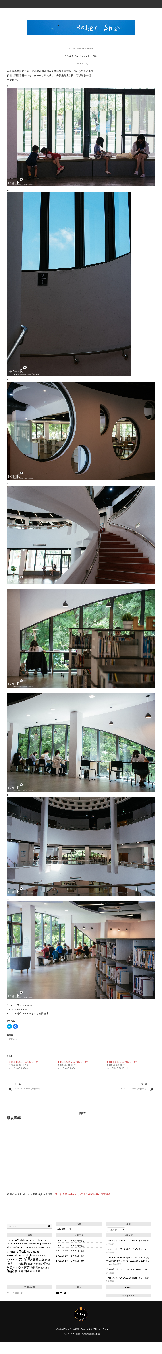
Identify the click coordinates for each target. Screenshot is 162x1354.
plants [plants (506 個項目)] (11, 1251)
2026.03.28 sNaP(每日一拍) (70, 1261)
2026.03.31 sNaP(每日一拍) (70, 1246)
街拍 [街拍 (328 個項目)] (20, 1267)
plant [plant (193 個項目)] (47, 1247)
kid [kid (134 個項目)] (49, 1244)
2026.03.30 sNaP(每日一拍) (70, 1251)
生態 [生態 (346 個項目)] (9, 1267)
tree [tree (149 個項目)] (35, 1256)
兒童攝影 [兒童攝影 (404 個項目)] (39, 1259)
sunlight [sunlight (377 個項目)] (27, 1255)
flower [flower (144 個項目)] (25, 1244)
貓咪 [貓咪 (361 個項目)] (17, 1271)
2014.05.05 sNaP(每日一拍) (134, 1278)
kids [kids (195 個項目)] (9, 1247)
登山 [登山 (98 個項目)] (15, 1268)
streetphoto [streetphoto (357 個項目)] (14, 1255)
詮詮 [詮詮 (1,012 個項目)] (10, 1271)
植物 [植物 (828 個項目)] (46, 1263)
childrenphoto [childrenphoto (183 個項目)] (14, 1244)
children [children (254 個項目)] (41, 1240)
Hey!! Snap (81, 1314)
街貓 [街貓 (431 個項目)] (27, 1267)
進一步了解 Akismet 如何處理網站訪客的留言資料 (83, 1194)
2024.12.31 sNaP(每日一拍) (73, 1062)
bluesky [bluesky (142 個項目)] (11, 1240)
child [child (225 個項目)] (22, 1240)
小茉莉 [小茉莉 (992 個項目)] (21, 1263)
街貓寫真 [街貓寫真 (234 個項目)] (35, 1267)
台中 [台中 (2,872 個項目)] (11, 1263)
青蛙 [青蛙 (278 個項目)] (32, 1271)
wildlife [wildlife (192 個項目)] (11, 1259)
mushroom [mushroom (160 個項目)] (31, 1247)
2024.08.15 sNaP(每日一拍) (134, 1089)
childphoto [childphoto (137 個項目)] (31, 1240)
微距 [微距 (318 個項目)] (30, 1263)
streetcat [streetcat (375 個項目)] (33, 1251)
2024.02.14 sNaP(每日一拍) (24, 1062)
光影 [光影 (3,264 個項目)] (27, 1259)
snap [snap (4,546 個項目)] (21, 1250)
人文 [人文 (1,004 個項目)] (18, 1259)
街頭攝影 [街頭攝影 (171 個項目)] (45, 1267)
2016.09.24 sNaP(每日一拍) (134, 1241)
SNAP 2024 (81, 63)
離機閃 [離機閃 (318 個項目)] (25, 1271)
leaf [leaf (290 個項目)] (14, 1247)
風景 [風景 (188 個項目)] (38, 1271)
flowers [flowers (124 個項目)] (32, 1244)
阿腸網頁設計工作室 (91, 1333)
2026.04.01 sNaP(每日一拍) (70, 1241)
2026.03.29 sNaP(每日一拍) (70, 1256)
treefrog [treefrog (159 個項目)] (42, 1255)
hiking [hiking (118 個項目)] (44, 1244)
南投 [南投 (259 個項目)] (47, 1259)
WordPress (69, 1329)
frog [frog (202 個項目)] (39, 1243)
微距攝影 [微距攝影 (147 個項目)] (38, 1264)
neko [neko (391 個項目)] (40, 1247)
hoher (111, 1241)
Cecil (72, 1333)
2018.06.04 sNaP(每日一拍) (122, 1062)
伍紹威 (111, 1269)
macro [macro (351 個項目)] (21, 1247)
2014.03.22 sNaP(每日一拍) (134, 1269)
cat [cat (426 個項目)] (17, 1239)
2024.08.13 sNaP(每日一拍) (28, 1088)
